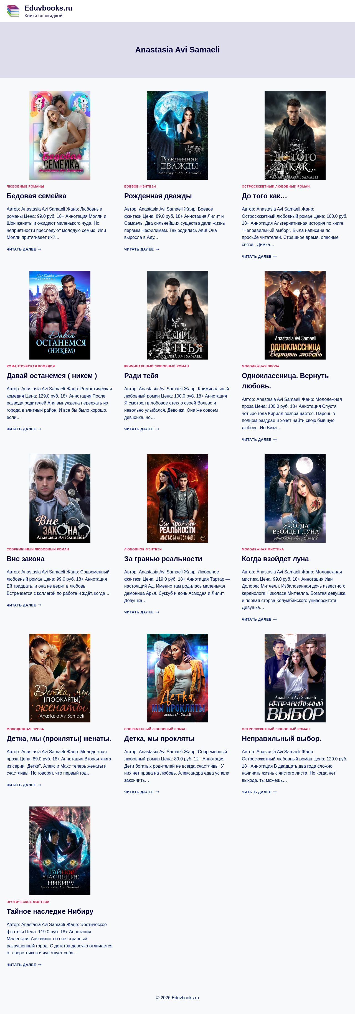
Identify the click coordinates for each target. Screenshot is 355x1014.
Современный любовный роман (38, 549)
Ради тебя (141, 376)
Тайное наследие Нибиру (50, 911)
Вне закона (25, 559)
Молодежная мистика (263, 549)
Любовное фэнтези (143, 549)
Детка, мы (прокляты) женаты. (59, 738)
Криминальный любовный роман (156, 366)
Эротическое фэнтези (28, 902)
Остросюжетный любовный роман (276, 186)
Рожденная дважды (158, 196)
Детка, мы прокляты (159, 738)
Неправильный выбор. (281, 738)
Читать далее (24, 249)
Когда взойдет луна (275, 559)
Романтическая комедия (31, 366)
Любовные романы (25, 186)
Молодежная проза (260, 366)
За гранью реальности (163, 559)
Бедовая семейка (36, 196)
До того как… (264, 196)
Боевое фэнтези (140, 186)
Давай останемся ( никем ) (52, 376)
